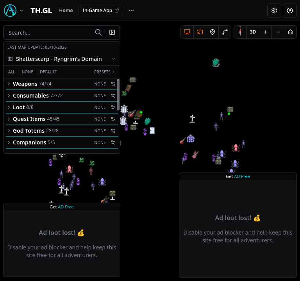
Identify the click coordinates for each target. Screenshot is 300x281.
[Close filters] (113, 32)
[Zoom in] (265, 32)
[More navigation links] (131, 10)
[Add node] (212, 32)
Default (48, 72)
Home (66, 10)
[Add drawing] (224, 32)
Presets (104, 72)
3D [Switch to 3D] (253, 31)
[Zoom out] (277, 32)
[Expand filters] (61, 154)
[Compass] (240, 32)
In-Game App (101, 10)
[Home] (41, 10)
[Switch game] (15, 11)
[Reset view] (290, 32)
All (11, 72)
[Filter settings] (113, 84)
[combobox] (62, 59)
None (28, 72)
